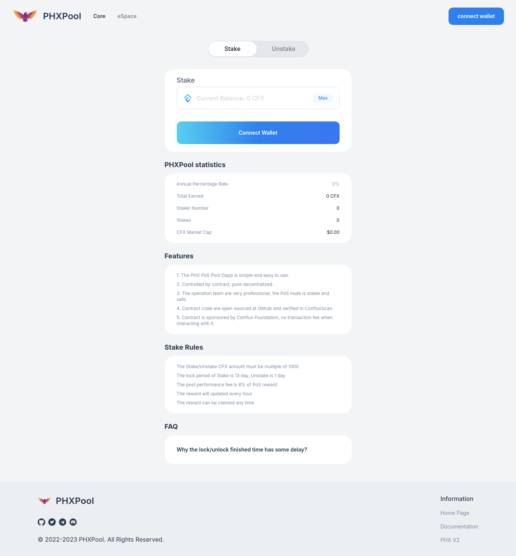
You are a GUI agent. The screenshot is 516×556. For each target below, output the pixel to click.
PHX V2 (449, 540)
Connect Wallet (258, 132)
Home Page (454, 513)
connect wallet (476, 16)
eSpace (127, 16)
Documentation (459, 526)
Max (323, 98)
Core (99, 16)
